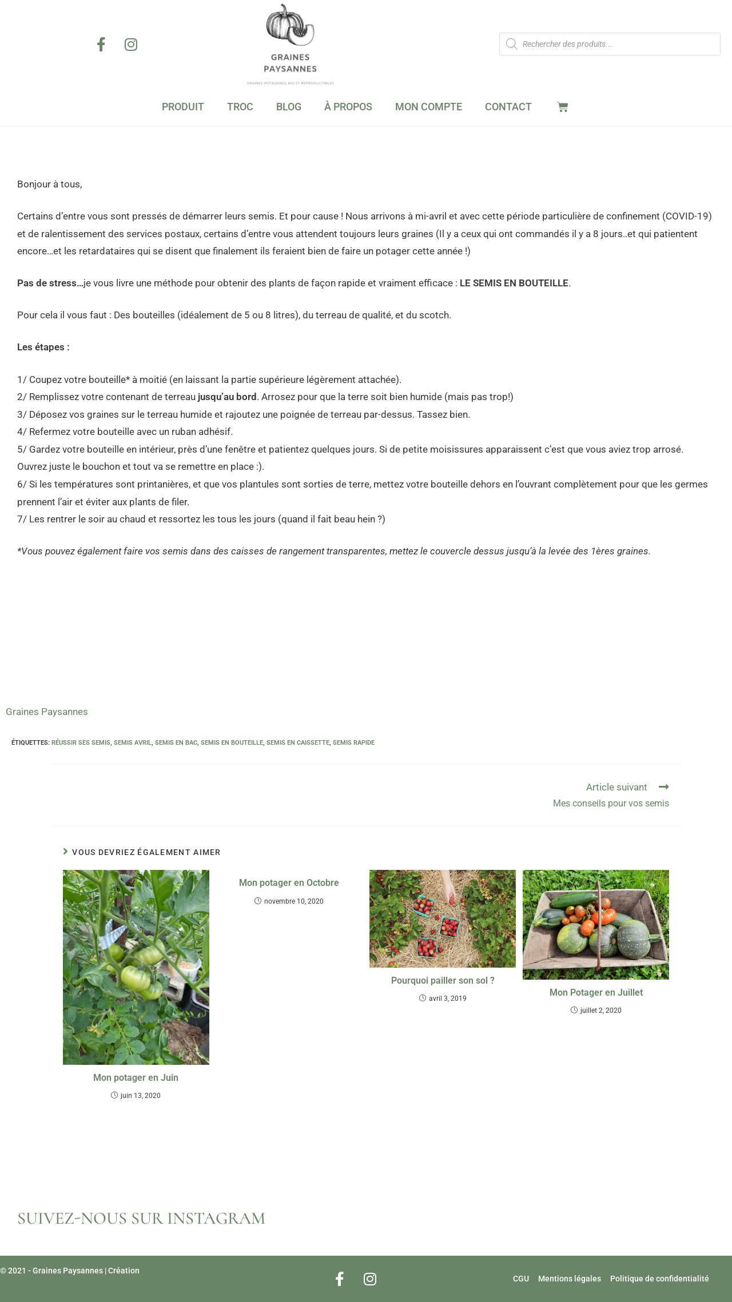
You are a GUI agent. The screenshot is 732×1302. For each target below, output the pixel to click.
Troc (240, 107)
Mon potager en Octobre (289, 882)
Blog (288, 107)
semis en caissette (297, 742)
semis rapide (354, 742)
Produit (183, 107)
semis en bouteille (232, 742)
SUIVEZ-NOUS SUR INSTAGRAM (141, 1218)
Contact (508, 107)
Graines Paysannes (47, 711)
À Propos (348, 107)
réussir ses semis (80, 742)
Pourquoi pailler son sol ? (443, 980)
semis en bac (176, 742)
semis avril (133, 742)
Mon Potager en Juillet (596, 992)
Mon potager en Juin (135, 1077)
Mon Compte (428, 107)
